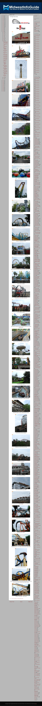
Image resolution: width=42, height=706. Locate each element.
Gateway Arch (36, 301)
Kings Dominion (36, 371)
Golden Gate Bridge (37, 312)
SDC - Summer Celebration (36, 509)
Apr (3, 39)
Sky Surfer (35, 585)
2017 (3, 26)
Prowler (35, 452)
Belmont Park (36, 163)
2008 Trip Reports (36, 43)
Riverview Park (36, 465)
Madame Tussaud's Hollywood (37, 396)
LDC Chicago (36, 381)
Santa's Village (36, 481)
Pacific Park (36, 436)
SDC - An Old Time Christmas (36, 486)
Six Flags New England (36, 574)
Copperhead (36, 229)
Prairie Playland (36, 451)
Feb (3, 77)
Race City (35, 453)
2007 (3, 86)
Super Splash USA (36, 625)
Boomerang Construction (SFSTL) (5, 66)
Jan (3, 78)
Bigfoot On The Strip (37, 167)
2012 (3, 80)
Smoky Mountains (36, 593)
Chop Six (35, 214)
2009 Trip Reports (36, 87)
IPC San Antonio (36, 343)
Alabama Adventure (37, 147)
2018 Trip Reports (36, 61)
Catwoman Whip (36, 205)
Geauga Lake (36, 303)
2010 (3, 82)
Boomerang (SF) (36, 174)
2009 (3, 83)
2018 (3, 25)
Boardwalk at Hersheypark (36, 170)
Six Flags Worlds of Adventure (37, 583)
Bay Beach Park (36, 161)
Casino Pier (35, 204)
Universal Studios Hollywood (36, 644)
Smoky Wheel (36, 595)
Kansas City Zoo (36, 358)
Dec (4, 32)
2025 (3, 17)
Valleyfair (35, 647)
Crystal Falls (36, 235)
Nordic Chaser (36, 428)
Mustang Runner (36, 417)
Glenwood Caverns (37, 309)
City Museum (36, 216)
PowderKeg (35, 448)
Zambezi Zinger (36, 696)
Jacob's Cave (36, 347)
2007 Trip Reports (36, 41)
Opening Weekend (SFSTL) (4, 48)
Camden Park (36, 198)
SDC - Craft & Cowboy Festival (36, 492)
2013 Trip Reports (14, 598)
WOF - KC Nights (36, 673)
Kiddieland (35, 369)
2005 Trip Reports (36, 37)
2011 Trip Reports (36, 48)
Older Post (30, 601)
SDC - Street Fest (36, 508)
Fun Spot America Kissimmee (36, 297)
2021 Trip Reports (36, 118)
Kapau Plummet (36, 359)
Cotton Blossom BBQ (37, 230)
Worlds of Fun (36, 31)
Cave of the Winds (36, 206)
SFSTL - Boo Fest (36, 537)
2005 (3, 88)
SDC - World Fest (36, 514)
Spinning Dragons (36, 608)
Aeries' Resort (36, 146)
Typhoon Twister (36, 641)
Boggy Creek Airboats (37, 171)
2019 (3, 24)
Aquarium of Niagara (37, 154)
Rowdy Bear (36, 470)
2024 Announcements (37, 127)
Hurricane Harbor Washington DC (36, 337)
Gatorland (35, 302)
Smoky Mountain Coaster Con (36, 592)
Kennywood (36, 365)
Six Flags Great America (36, 568)
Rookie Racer (36, 469)
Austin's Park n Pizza (37, 158)
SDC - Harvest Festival (36, 495)
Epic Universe (36, 280)
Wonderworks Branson (36, 691)
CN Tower (35, 217)
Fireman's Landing (36, 286)
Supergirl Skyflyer (36, 626)
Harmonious (36, 320)
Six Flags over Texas (5, 52)
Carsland (35, 203)
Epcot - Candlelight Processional (36, 277)
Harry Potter (36, 321)
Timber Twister (36, 635)
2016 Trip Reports (36, 57)
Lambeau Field (36, 380)
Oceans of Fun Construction (5, 54)
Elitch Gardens (36, 274)
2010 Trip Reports (36, 89)
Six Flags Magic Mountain (36, 572)
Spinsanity (35, 609)
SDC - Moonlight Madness (36, 498)
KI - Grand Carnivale (37, 367)
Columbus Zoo (36, 227)
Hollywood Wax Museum (36, 326)
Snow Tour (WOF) (4, 75)
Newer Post (12, 601)
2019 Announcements (37, 109)
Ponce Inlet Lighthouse (35, 446)
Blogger (36, 703)
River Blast (35, 460)
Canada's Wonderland (37, 199)
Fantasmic (35, 284)
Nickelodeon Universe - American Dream (37, 423)
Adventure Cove (36, 141)
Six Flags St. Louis (36, 28)
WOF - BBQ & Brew (37, 664)
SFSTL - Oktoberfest (37, 545)
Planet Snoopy (36, 443)
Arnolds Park (36, 157)
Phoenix (35, 440)
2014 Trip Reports (36, 96)
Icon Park (35, 339)
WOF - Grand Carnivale (36, 666)
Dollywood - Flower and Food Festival (37, 259)
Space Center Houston (36, 607)
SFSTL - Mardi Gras (37, 542)
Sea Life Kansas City (37, 519)
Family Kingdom (36, 283)
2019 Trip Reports (36, 63)
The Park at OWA (36, 633)
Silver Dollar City (36, 26)
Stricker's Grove (36, 624)
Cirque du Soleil (36, 215)
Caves (35, 207)
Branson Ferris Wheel (37, 184)
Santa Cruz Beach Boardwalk (36, 478)
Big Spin (35, 166)
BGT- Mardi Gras (36, 165)
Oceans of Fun (36, 25)
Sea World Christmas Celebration (37, 524)
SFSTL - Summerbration (36, 549)
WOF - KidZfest (36, 674)
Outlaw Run (36, 435)
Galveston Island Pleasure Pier (5, 42)
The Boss (35, 628)
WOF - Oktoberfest (36, 679)
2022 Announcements (37, 120)
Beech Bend (36, 162)
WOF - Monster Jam (37, 675)
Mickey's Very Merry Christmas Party (37, 408)
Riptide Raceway (36, 459)
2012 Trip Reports (36, 50)
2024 (3, 18)
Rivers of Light (36, 461)
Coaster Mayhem (36, 224)
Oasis (35, 19)
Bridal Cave (35, 188)
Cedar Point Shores (37, 211)
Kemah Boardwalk (5, 46)
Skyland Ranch (36, 586)
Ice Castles (35, 338)
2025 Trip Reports (36, 72)
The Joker (35, 630)
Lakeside (35, 379)
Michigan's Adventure (37, 406)
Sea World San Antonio (5, 50)
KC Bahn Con (36, 360)
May (4, 38)
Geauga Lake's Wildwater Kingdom (37, 305)
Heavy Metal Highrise (37, 322)
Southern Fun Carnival (36, 603)
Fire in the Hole (36, 285)
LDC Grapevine (36, 382)
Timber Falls (36, 634)
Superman (35, 627)
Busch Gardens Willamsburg (36, 195)
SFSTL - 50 (35, 536)
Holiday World (36, 325)
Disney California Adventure (36, 246)
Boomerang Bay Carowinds (36, 177)
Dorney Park (36, 265)
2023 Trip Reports (36, 70)
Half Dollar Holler (36, 317)
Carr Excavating (36, 202)
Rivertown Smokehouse (36, 464)
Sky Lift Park (36, 584)
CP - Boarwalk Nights (37, 233)
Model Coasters (36, 409)
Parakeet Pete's (36, 438)
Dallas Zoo (35, 236)
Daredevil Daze (36, 237)
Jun (3, 37)
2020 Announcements (37, 113)
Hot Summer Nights (37, 328)
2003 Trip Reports (36, 77)
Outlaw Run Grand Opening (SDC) (4, 63)
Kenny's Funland (36, 364)
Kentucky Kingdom (36, 366)
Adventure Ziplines (36, 142)
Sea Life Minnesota (37, 521)
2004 (3, 89)
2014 (3, 30)
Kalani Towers (36, 357)
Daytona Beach (36, 238)
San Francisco (36, 477)
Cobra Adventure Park (37, 225)
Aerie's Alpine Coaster (37, 144)
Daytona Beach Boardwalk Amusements (36, 240)
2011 (3, 81)
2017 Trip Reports (36, 59)
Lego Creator (36, 384)
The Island (35, 629)
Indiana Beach (36, 342)
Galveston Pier (36, 300)
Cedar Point (36, 210)
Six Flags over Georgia (36, 576)
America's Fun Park (37, 150)
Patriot (35, 439)
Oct (3, 33)
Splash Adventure (36, 610)
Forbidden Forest (36, 289)
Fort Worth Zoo (36, 290)
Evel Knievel (36, 281)
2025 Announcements (37, 132)
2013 (3, 31)
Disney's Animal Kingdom (36, 250)
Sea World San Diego (37, 528)
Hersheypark (36, 324)
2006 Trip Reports (36, 39)
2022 (3, 20)
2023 (3, 19)
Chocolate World (36, 213)
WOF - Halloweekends (36, 670)
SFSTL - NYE (36, 544)
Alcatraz (35, 149)
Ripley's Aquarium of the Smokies (37, 456)
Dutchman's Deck (36, 272)
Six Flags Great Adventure (36, 566)
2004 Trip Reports (36, 78)
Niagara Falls (36, 422)
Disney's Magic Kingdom (36, 255)
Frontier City (36, 293)
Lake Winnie (36, 378)
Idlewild (35, 340)
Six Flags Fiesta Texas (20, 598)
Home (21, 601)
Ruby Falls (35, 471)
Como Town (36, 228)
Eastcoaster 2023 (36, 273)
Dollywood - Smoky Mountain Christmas (37, 261)
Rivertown (35, 462)
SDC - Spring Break (37, 502)
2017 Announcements (37, 102)
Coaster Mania (36, 223)
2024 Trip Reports (36, 129)
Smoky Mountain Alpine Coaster (36, 590)
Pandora (35, 437)
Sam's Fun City (36, 476)
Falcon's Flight (36, 282)
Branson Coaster (36, 183)
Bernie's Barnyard (36, 164)
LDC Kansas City (36, 383)
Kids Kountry (36, 370)
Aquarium (35, 153)
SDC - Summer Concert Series (36, 511)
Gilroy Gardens (36, 308)
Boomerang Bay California (36, 175)
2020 (3, 23)
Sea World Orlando (37, 525)
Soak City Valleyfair (37, 598)
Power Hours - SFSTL (37, 449)
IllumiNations (36, 341)
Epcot (35, 275)
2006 (3, 87)
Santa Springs (36, 480)
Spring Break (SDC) (5, 60)
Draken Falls (36, 271)
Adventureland (36, 143)
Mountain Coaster (36, 413)
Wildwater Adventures (37, 657)
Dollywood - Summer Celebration (37, 264)
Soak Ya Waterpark (37, 600)
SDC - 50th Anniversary (36, 484)
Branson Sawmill (36, 186)
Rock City (35, 466)
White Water (36, 30)
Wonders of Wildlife (37, 689)
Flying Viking (36, 288)
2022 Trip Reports (36, 68)
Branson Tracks (36, 187)
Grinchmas (35, 316)
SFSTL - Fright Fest (37, 538)
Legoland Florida (36, 388)
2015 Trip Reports (36, 98)
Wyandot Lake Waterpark (36, 695)
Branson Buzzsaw (36, 182)
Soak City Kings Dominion (36, 597)
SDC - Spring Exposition (36, 505)
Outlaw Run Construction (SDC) (5, 73)
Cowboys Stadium (36, 232)
